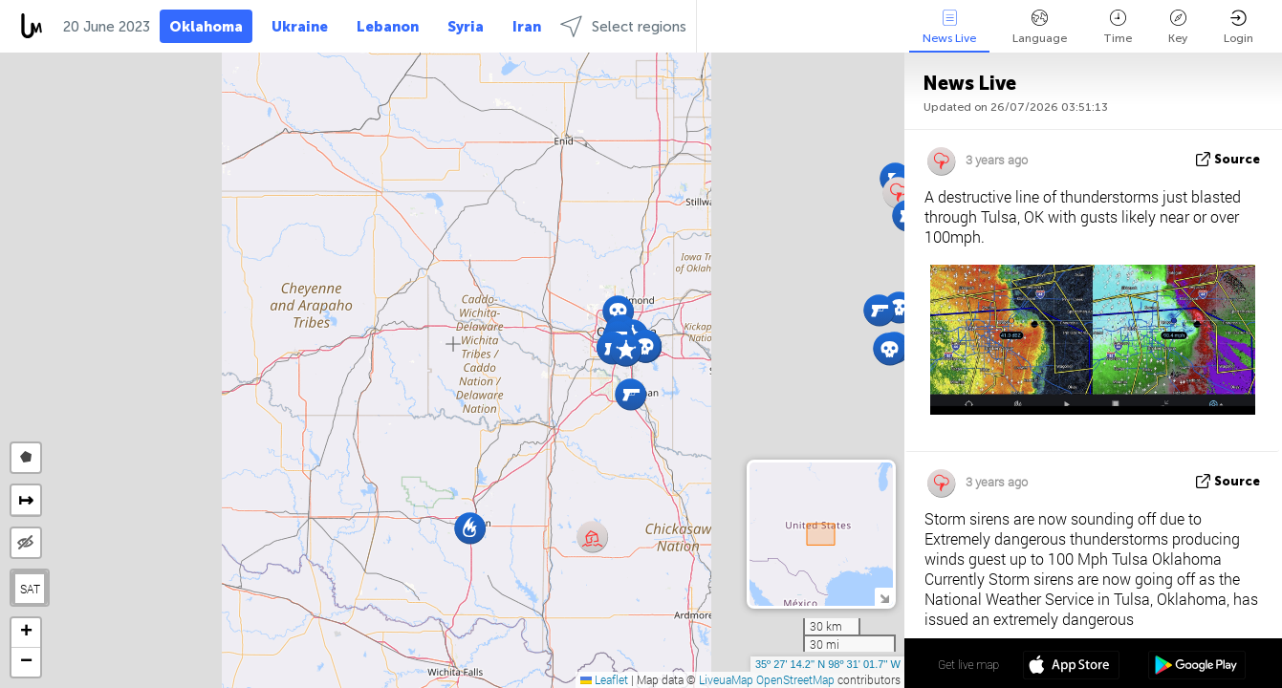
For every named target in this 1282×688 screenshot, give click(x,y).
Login (1238, 27)
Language (1039, 27)
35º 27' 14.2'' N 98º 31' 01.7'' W (828, 664)
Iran (526, 26)
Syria (465, 26)
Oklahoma (206, 26)
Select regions (623, 26)
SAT (30, 588)
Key (1177, 27)
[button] (644, 346)
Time (1117, 27)
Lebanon (388, 26)
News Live (949, 27)
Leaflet (604, 679)
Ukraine (300, 26)
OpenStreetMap (795, 679)
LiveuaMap (726, 679)
